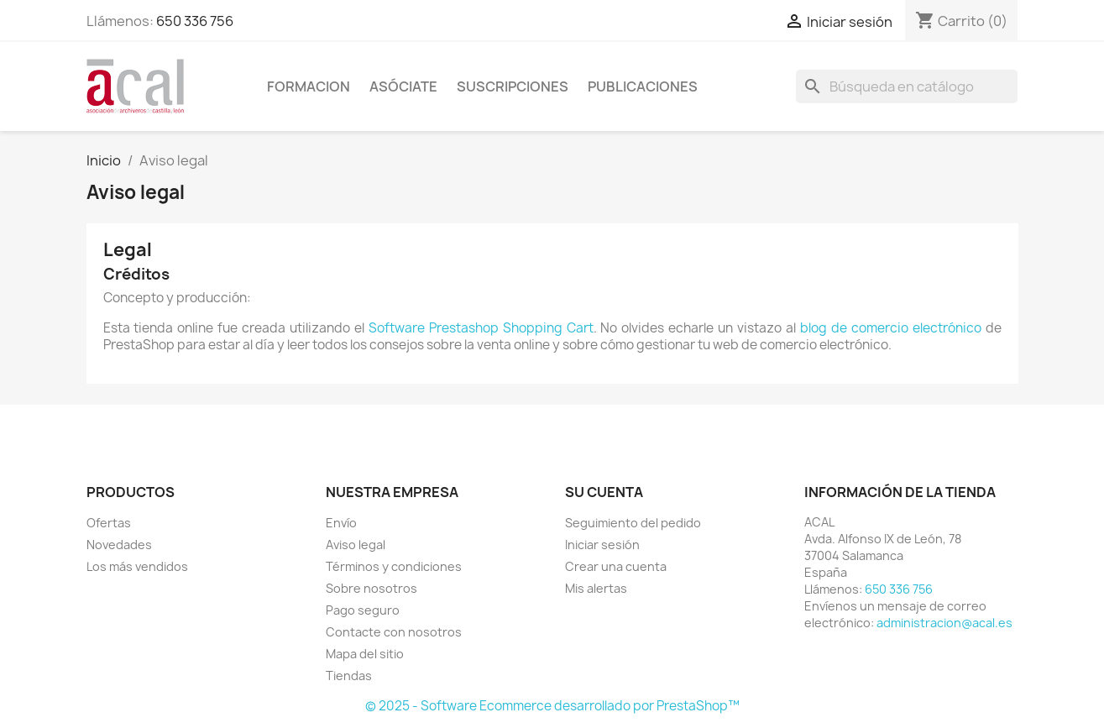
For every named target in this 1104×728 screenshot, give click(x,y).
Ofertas (108, 523)
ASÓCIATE (403, 86)
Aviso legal (355, 545)
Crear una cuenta (616, 566)
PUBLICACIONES (643, 86)
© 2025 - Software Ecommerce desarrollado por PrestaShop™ (552, 706)
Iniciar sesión (602, 545)
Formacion (308, 86)
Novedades (119, 545)
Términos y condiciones (394, 566)
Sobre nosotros (371, 588)
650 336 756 (194, 21)
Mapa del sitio (365, 654)
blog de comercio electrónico (890, 328)
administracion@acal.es (944, 623)
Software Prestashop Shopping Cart (481, 328)
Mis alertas (596, 588)
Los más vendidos (137, 566)
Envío (341, 523)
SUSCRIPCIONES (512, 86)
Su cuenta (604, 492)
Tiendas (349, 675)
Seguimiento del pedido (633, 523)
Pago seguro (363, 610)
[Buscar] (907, 86)
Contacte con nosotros (394, 632)
